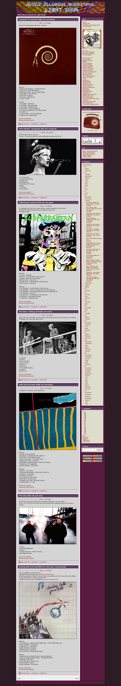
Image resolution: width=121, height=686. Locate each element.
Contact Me (86, 23)
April (86, 185)
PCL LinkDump (87, 63)
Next (77, 678)
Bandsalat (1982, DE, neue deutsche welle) (92, 203)
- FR (84, 419)
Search (85, 446)
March (87, 168)
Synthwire (86, 88)
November (88, 198)
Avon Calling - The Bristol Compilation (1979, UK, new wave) (92, 267)
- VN (84, 431)
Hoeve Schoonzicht (89, 152)
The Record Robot (88, 69)
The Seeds (35, 503)
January (87, 298)
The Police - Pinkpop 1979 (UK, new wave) (92, 229)
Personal (85, 437)
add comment (24, 124)
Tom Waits (34, 577)
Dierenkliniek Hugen (89, 154)
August (87, 178)
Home (84, 22)
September (88, 176)
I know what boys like (51, 579)
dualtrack (86, 100)
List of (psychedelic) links (91, 104)
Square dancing (88, 70)
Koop (84, 79)
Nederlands (86, 440)
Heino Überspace (88, 97)
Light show (86, 441)
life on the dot (87, 74)
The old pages (87, 54)
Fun (84, 436)
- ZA (84, 433)
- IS (84, 423)
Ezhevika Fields (87, 91)
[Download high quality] (26, 120)
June (86, 182)
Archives (85, 161)
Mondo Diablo (87, 81)
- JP (84, 426)
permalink (35, 124)
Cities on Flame (87, 77)
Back (19, 678)
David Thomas (60, 576)
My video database (88, 53)
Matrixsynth (86, 90)
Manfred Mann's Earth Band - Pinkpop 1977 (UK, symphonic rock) (94, 261)
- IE (84, 421)
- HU (84, 420)
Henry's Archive (88, 73)
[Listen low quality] (25, 118)
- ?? (84, 434)
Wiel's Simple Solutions (90, 151)
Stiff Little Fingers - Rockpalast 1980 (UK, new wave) (92, 278)
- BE (84, 414)
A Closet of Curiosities (90, 71)
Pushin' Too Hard (24, 503)
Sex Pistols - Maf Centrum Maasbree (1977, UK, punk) (94, 209)
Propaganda (65, 317)
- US (46, 206)
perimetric (86, 80)
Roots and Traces (88, 84)
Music (41, 23)
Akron (21, 572)
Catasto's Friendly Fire (90, 94)
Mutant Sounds (87, 60)
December (88, 197)
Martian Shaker (87, 67)
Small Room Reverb (89, 76)
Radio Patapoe (87, 155)
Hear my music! (87, 29)
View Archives (87, 165)
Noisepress (86, 93)
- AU (84, 413)
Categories (86, 408)
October (87, 174)
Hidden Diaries (87, 86)
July (86, 180)
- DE (84, 417)
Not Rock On (87, 83)
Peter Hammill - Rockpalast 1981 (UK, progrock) (92, 219)
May (86, 183)
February (88, 170)
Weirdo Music (87, 59)
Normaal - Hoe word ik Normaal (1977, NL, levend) (93, 251)
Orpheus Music (87, 64)
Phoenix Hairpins (88, 66)
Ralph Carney (37, 576)
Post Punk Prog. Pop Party (91, 98)
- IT (84, 424)
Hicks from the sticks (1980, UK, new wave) (92, 234)
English (49, 23)
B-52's (44, 577)
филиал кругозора (89, 87)
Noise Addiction (88, 103)
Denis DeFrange (49, 574)
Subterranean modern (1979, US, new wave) (93, 225)
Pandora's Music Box (89, 101)
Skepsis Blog (87, 157)
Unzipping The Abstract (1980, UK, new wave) (93, 214)
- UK (45, 23)
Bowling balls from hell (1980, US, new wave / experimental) (93, 244)
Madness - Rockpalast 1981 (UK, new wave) (93, 273)
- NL (84, 427)
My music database (89, 52)
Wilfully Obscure (88, 96)
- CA (84, 416)
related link (43, 124)
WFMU (85, 62)
